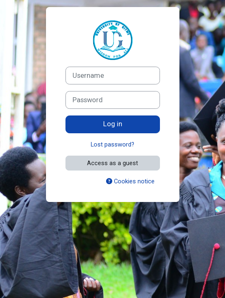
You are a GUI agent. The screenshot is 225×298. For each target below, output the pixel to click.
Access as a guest (112, 163)
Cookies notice (130, 181)
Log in (112, 124)
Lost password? (112, 144)
